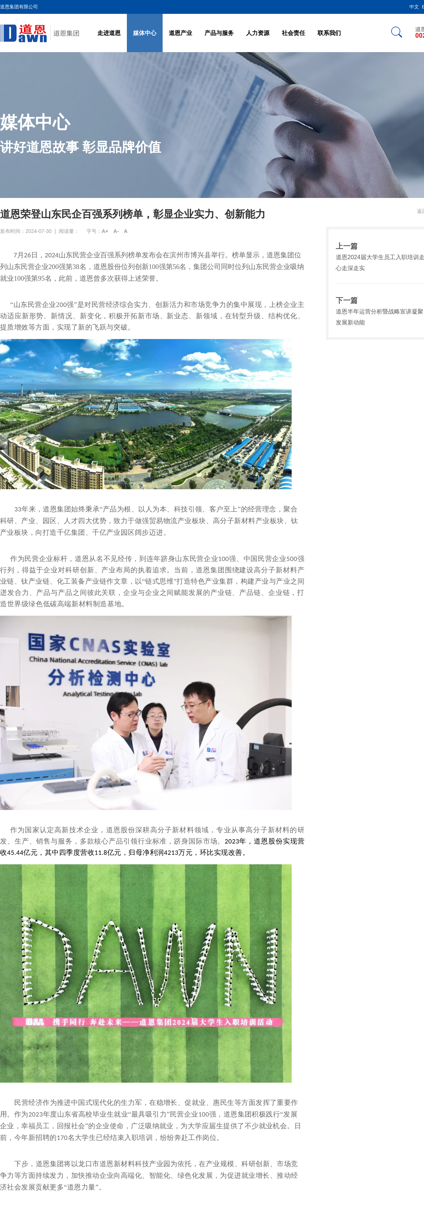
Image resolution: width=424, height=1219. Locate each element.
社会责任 (293, 33)
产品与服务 (219, 33)
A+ (105, 231)
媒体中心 (144, 33)
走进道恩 (109, 33)
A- (116, 231)
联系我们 (329, 33)
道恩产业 (180, 33)
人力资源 (257, 33)
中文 (414, 6)
